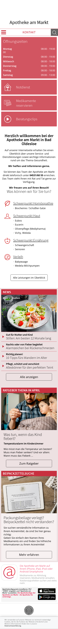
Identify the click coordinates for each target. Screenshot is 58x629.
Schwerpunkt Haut (26, 215)
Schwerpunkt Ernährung (30, 240)
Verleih (18, 256)
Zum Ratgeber (29, 463)
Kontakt (29, 32)
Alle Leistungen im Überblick (29, 277)
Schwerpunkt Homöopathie (33, 203)
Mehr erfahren (29, 555)
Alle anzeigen (29, 377)
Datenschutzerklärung (13, 626)
